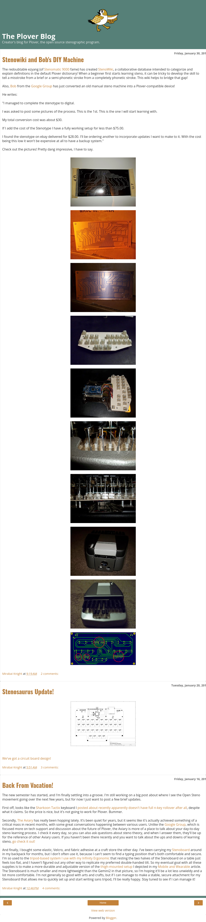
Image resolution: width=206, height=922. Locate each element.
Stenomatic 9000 (56, 69)
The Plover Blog (28, 36)
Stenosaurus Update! (28, 691)
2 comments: (50, 674)
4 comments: (51, 888)
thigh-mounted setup (116, 866)
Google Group (41, 86)
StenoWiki (105, 69)
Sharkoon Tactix (48, 807)
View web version (103, 910)
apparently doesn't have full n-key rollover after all (149, 807)
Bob (13, 86)
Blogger (111, 918)
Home (103, 902)
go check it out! (23, 841)
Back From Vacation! (27, 785)
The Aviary (25, 820)
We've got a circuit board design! (26, 758)
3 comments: (50, 767)
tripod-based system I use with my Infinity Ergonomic (69, 858)
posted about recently (94, 807)
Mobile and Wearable (174, 866)
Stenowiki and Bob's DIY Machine (43, 59)
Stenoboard (181, 850)
